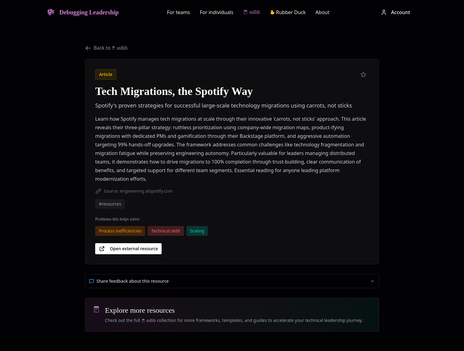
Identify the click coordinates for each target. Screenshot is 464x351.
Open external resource (128, 249)
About (322, 12)
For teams (178, 12)
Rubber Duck (288, 12)
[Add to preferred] (363, 74)
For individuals (217, 12)
